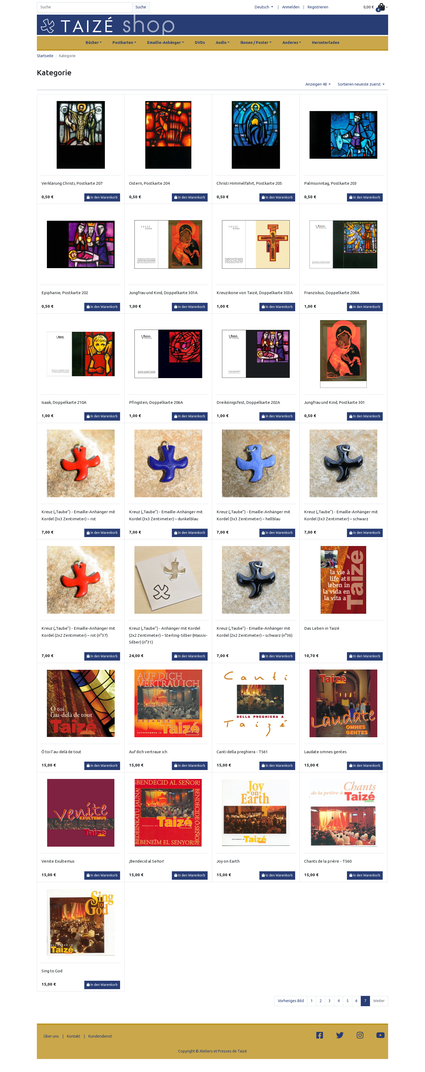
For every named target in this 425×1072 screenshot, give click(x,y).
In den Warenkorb (102, 197)
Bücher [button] (92, 42)
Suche (141, 7)
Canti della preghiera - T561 (242, 751)
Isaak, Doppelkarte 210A (63, 402)
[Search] (84, 7)
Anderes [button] (290, 42)
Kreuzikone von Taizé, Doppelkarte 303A (255, 292)
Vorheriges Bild (291, 1001)
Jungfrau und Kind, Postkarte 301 (334, 402)
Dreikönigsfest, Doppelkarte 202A (248, 402)
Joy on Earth (228, 861)
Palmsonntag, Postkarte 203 (330, 183)
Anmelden (291, 7)
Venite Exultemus (58, 861)
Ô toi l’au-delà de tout (61, 751)
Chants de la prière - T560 (328, 861)
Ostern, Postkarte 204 (149, 183)
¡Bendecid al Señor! (146, 861)
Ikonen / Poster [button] (254, 42)
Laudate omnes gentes (325, 751)
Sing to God (51, 971)
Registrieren (318, 7)
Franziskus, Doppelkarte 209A (331, 292)
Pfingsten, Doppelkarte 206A (156, 402)
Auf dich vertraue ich (148, 751)
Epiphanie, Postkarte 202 (64, 292)
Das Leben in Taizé (321, 628)
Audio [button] (221, 42)
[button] (375, 7)
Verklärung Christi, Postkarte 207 (71, 183)
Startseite (45, 56)
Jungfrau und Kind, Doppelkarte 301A (163, 292)
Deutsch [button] (262, 7)
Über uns (51, 1036)
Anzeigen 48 (316, 84)
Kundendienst (100, 1036)
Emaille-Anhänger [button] (164, 42)
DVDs (200, 42)
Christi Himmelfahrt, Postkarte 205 (249, 183)
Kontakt (73, 1036)
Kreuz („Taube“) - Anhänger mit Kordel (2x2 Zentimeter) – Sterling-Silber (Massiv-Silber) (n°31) (168, 635)
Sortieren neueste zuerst (359, 84)
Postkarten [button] (122, 42)
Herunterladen (325, 42)
